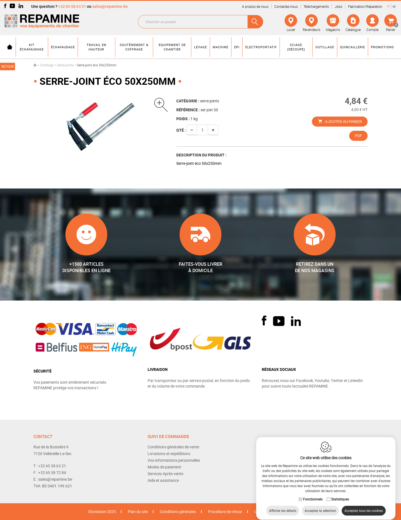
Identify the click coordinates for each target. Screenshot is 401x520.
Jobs (338, 6)
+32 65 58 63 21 (72, 6)
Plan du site (138, 511)
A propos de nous (255, 6)
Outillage (46, 65)
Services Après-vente (165, 473)
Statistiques (340, 494)
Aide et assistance (163, 480)
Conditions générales (178, 511)
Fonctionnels (312, 494)
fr (388, 6)
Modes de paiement (164, 467)
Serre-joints (65, 65)
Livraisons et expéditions (169, 453)
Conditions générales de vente (173, 446)
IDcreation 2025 (102, 511)
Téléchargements (316, 6)
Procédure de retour (225, 511)
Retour (7, 66)
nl (394, 6)
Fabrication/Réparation (365, 6)
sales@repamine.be (110, 6)
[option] (100, 125)
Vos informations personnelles (174, 460)
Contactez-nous (286, 6)
